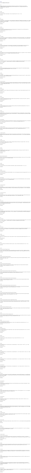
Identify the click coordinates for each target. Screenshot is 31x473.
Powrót (1, 1)
